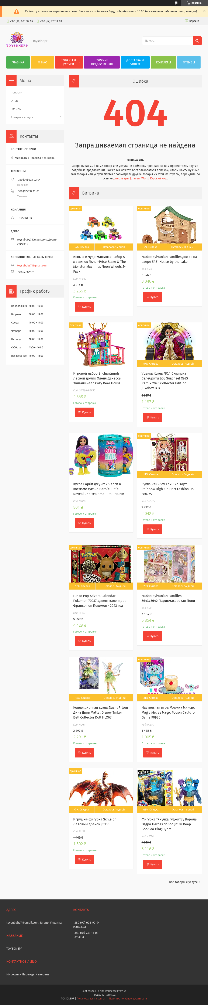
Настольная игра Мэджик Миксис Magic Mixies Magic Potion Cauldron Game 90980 (169, 712)
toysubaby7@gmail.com (32, 265)
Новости (16, 92)
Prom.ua (121, 990)
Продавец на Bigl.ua (104, 994)
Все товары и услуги (183, 882)
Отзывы (189, 62)
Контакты (163, 62)
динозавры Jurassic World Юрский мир (140, 178)
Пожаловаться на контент (92, 998)
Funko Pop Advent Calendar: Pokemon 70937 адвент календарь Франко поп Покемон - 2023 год (99, 601)
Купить (86, 306)
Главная (18, 62)
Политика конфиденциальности (128, 998)
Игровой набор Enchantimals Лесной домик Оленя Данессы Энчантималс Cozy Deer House (97, 378)
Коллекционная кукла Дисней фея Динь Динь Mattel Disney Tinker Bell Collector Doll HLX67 (100, 712)
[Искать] (197, 40)
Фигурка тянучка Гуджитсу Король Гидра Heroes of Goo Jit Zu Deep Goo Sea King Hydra (169, 824)
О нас (42, 62)
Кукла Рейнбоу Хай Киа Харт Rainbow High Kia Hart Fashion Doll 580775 (169, 489)
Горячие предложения (102, 62)
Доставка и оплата (135, 62)
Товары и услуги (68, 62)
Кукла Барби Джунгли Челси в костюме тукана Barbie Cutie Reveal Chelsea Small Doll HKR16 (98, 489)
